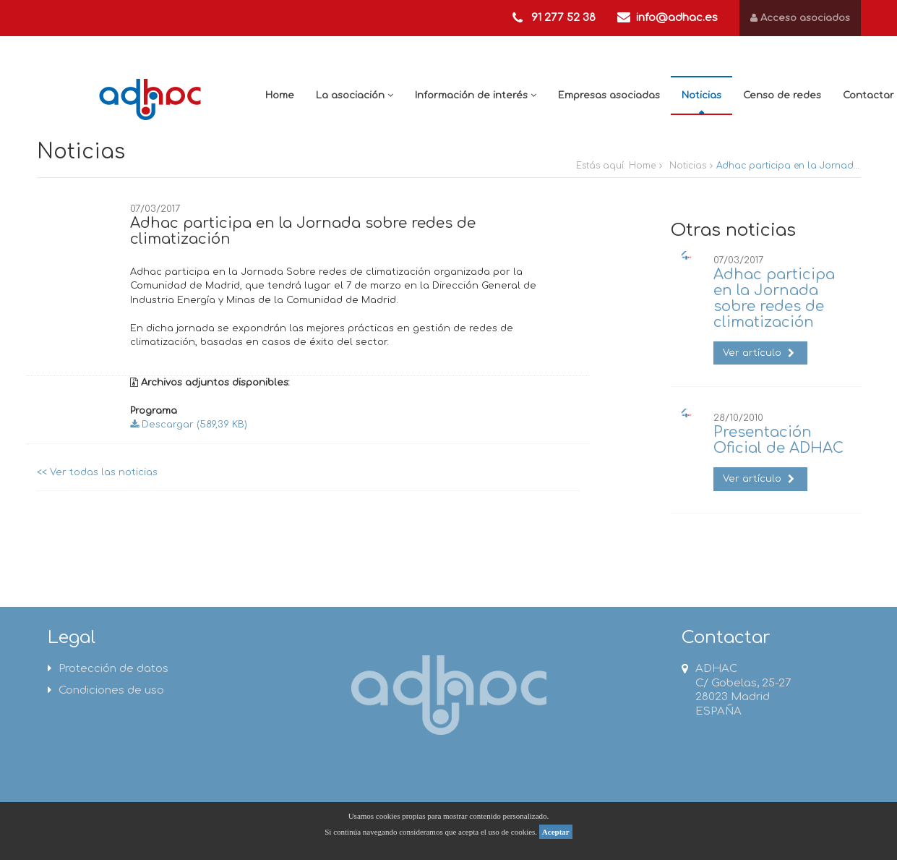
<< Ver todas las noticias (97, 472)
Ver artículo (758, 353)
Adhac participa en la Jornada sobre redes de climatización (774, 298)
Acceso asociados (800, 18)
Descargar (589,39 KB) (188, 425)
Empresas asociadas (609, 95)
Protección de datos (108, 669)
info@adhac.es (677, 18)
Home (279, 95)
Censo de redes (782, 95)
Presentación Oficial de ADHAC (778, 440)
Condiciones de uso (106, 690)
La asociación (354, 95)
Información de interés (475, 95)
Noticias (701, 95)
